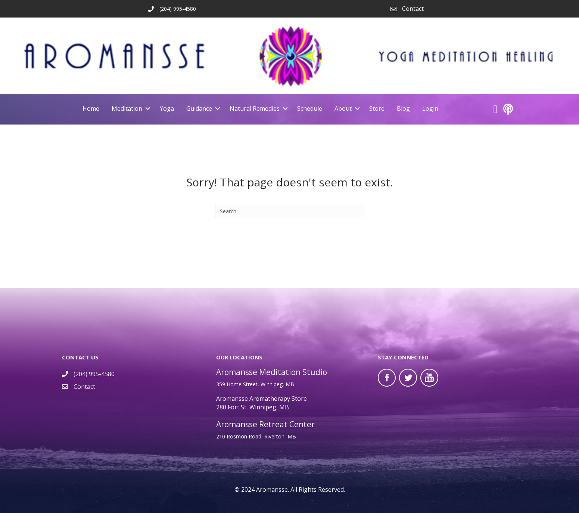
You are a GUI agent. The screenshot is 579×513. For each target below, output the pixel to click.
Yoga (167, 108)
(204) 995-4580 (94, 373)
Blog (403, 108)
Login (430, 108)
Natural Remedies (255, 108)
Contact (413, 8)
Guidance (199, 108)
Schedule (309, 108)
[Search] (289, 211)
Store (377, 108)
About (343, 108)
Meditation (127, 108)
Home (91, 108)
